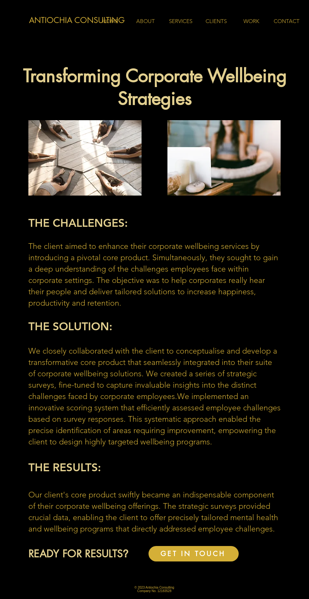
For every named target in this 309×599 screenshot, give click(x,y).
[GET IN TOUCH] (194, 553)
